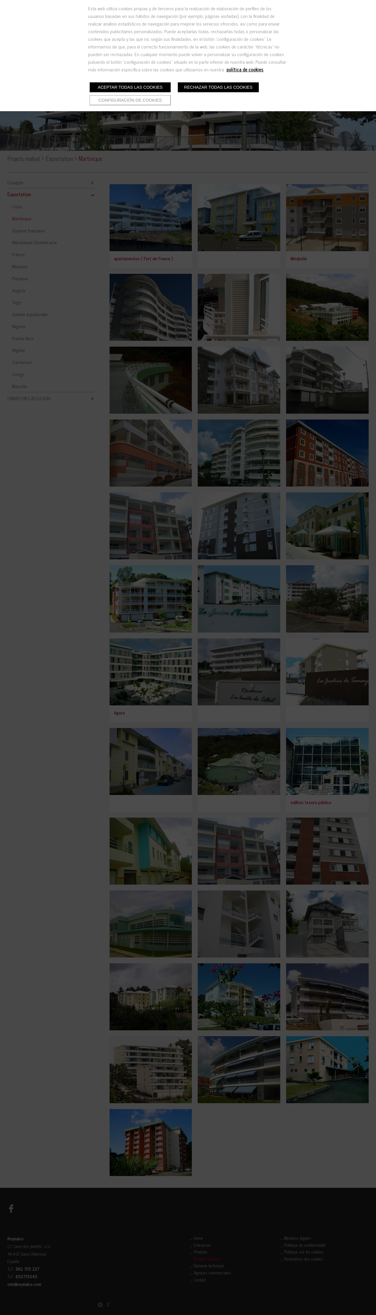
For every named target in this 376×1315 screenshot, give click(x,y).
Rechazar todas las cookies (218, 87)
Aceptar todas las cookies (130, 87)
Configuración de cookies (130, 100)
